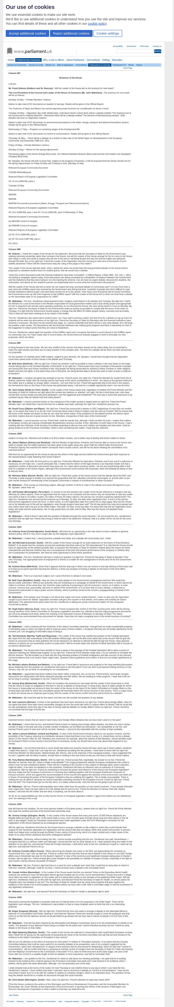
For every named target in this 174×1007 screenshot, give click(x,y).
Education (117, 60)
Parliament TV (119, 65)
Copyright (85, 1001)
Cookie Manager (120, 1001)
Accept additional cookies (27, 33)
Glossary (20, 1001)
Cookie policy (107, 1001)
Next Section (14, 995)
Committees (81, 65)
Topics (139, 65)
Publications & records (99, 65)
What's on (50, 65)
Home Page (127, 68)
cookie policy (97, 23)
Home (11, 60)
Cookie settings (108, 33)
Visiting (106, 60)
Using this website (71, 1001)
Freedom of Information (46, 1001)
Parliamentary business (28, 60)
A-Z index (10, 1001)
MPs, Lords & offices (53, 60)
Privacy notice (96, 1001)
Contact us (157, 46)
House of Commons (17, 65)
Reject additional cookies (71, 33)
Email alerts (131, 46)
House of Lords (36, 65)
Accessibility (118, 46)
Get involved (93, 60)
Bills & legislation (65, 65)
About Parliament (75, 60)
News (131, 65)
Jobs (60, 1001)
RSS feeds (144, 46)
